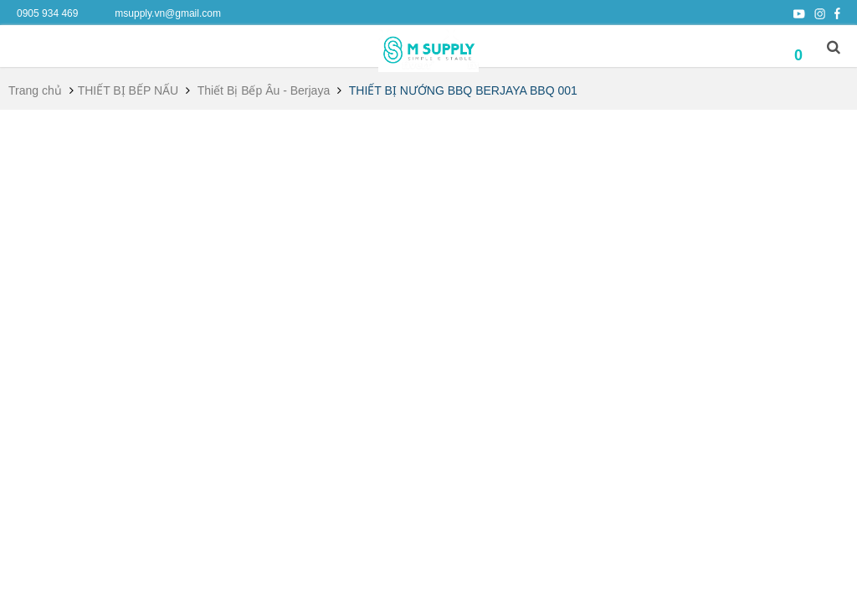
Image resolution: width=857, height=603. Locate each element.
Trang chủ (35, 90)
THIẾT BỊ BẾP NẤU (128, 90)
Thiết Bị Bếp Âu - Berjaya (264, 90)
